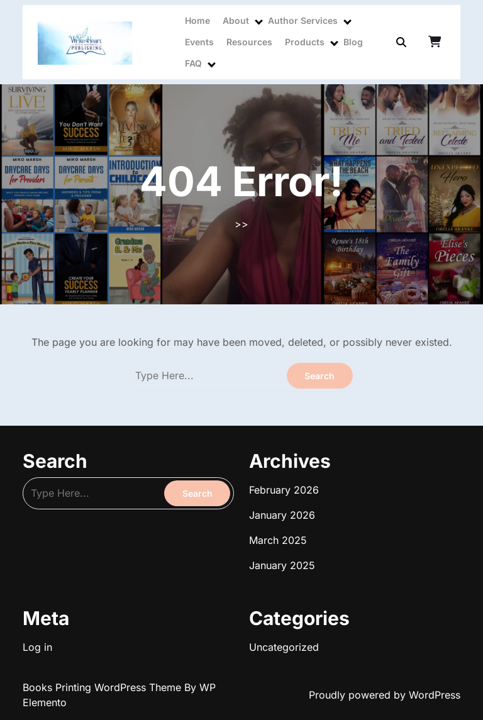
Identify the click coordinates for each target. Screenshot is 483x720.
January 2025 (282, 565)
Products (305, 41)
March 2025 (278, 540)
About (236, 20)
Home (197, 20)
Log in (37, 647)
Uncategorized (284, 647)
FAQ (193, 63)
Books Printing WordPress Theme (103, 687)
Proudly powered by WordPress (384, 695)
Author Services (303, 20)
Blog (353, 41)
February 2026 (284, 490)
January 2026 (282, 515)
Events (199, 41)
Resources (249, 41)
